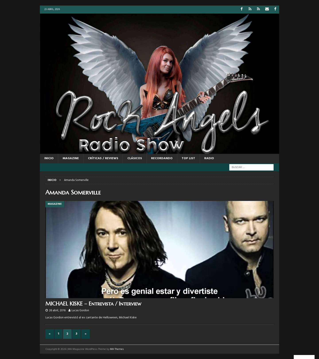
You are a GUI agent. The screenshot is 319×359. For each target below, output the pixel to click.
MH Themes (117, 349)
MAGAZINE (71, 158)
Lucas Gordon (80, 310)
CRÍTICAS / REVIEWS (103, 158)
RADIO (209, 158)
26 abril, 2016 (57, 310)
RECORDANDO (162, 158)
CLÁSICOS (134, 158)
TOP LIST (188, 158)
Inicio (49, 158)
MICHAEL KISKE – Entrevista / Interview (93, 303)
